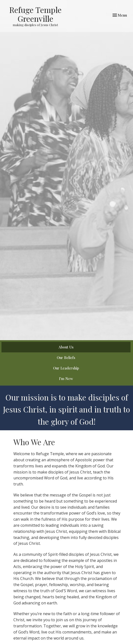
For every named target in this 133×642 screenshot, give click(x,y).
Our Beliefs (66, 357)
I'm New (66, 378)
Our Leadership (66, 368)
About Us (66, 347)
